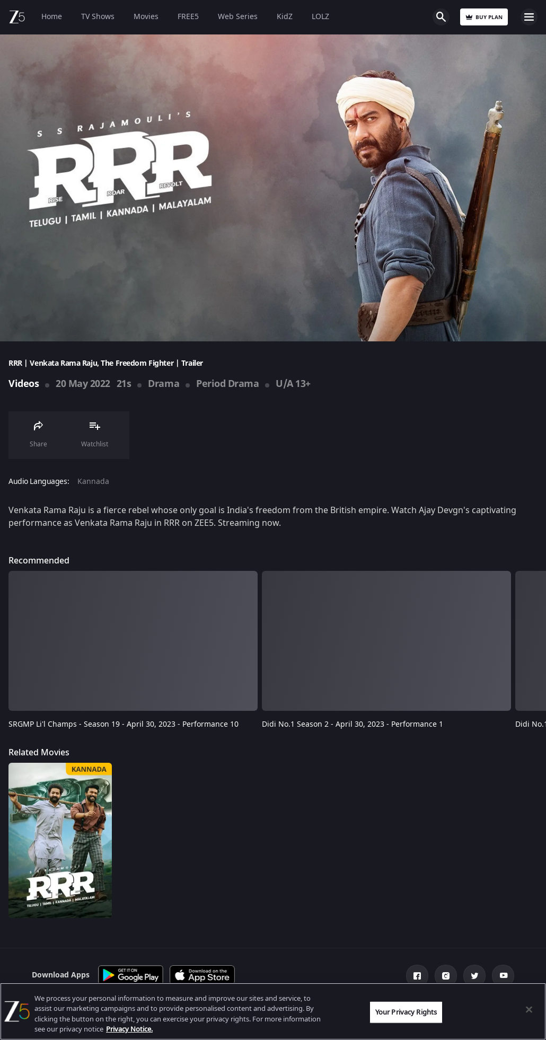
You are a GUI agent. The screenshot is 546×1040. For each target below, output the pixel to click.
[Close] (529, 1009)
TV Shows (98, 16)
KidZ (285, 16)
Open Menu (529, 16)
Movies (146, 16)
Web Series (238, 16)
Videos (23, 383)
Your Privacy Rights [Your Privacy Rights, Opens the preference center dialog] (406, 1012)
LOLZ (320, 16)
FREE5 (188, 16)
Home (51, 16)
